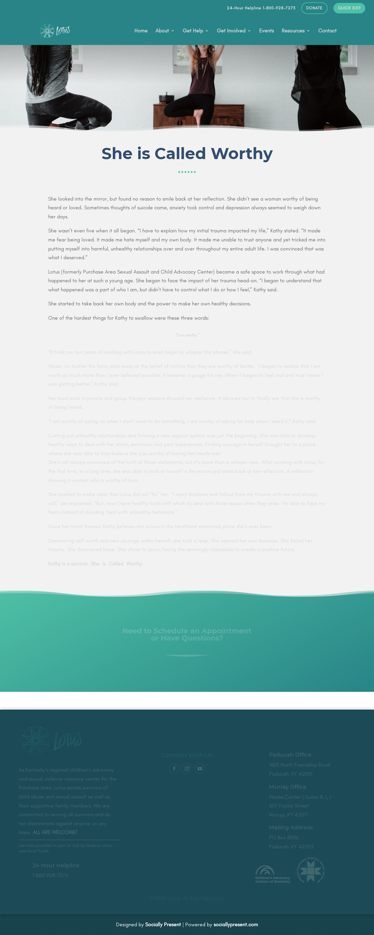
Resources (293, 31)
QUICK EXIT (349, 8)
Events (266, 31)
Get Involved (231, 31)
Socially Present (163, 924)
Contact (327, 31)
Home (141, 31)
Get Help (193, 31)
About (162, 31)
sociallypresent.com (236, 924)
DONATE (314, 8)
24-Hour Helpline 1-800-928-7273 (261, 8)
